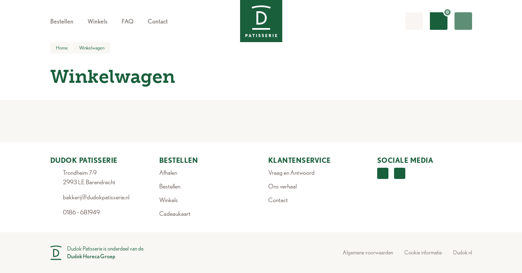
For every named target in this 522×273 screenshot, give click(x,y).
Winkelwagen (91, 48)
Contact (278, 200)
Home (64, 48)
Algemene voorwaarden (368, 252)
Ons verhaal (282, 186)
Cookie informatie (423, 252)
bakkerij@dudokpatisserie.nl (96, 197)
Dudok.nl (462, 252)
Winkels (168, 200)
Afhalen (168, 172)
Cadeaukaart (175, 213)
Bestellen (169, 186)
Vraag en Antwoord (291, 172)
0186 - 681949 (81, 212)
